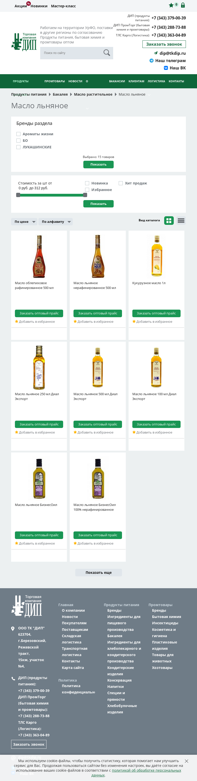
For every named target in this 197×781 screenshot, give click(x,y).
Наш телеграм (168, 60)
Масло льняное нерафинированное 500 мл (94, 285)
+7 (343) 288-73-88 (169, 27)
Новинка (99, 183)
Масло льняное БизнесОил (36, 504)
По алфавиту (53, 221)
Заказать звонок (164, 44)
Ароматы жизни (38, 133)
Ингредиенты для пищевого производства (123, 623)
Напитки (115, 686)
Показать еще (99, 572)
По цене (22, 221)
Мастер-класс (63, 6)
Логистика (156, 87)
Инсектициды (165, 623)
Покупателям (74, 623)
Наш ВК (175, 68)
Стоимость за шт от (35, 183)
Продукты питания (21, 88)
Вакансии (117, 81)
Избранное (101, 189)
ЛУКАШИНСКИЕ (37, 147)
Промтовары (54, 87)
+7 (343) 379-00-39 (169, 18)
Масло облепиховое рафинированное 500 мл (34, 285)
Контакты (176, 81)
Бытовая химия (166, 616)
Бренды (114, 610)
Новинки (39, 6)
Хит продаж (136, 183)
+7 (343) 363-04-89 (169, 35)
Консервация (119, 680)
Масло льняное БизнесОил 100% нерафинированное (94, 507)
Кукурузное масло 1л (148, 283)
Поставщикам (75, 629)
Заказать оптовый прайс (39, 313)
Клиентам (136, 87)
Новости (75, 81)
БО (25, 140)
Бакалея (114, 635)
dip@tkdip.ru (170, 53)
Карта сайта (73, 667)
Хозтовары (162, 667)
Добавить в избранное (35, 321)
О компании (73, 610)
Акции (21, 6)
